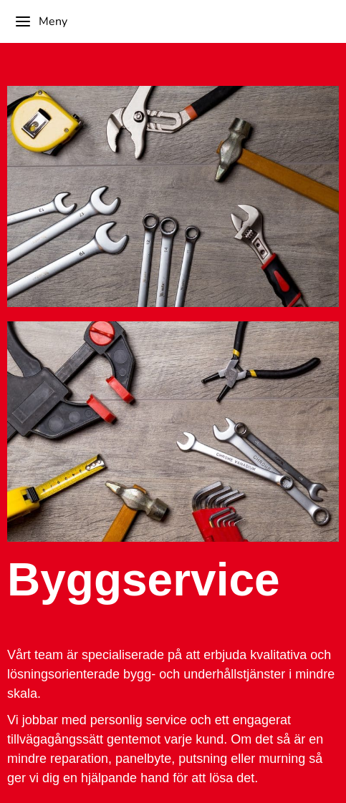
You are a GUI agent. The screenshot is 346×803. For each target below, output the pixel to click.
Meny (40, 21)
